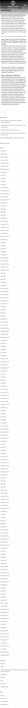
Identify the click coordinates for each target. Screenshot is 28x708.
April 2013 (3, 597)
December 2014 (5, 536)
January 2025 (4, 187)
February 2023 (4, 258)
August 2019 (4, 371)
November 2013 (5, 575)
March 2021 (4, 319)
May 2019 (3, 380)
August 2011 (4, 643)
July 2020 (3, 343)
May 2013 (3, 594)
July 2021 (3, 306)
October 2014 (4, 542)
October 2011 (4, 640)
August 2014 (4, 548)
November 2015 (5, 502)
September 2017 (5, 438)
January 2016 (4, 496)
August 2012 (4, 621)
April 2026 (3, 151)
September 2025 (5, 169)
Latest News (4, 674)
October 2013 (4, 578)
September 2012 (5, 618)
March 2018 (4, 423)
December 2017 (5, 429)
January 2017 (4, 459)
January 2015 (4, 533)
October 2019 (4, 364)
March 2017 (4, 453)
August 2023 (4, 239)
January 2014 (4, 569)
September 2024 (5, 199)
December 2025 (5, 163)
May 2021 (3, 313)
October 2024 (4, 196)
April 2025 (3, 184)
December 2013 (5, 572)
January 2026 (4, 160)
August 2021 (4, 303)
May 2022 (3, 279)
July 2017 (3, 444)
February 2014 (4, 566)
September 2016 (5, 471)
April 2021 (3, 316)
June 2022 (3, 276)
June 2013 (3, 591)
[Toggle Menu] (25, 5)
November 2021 (5, 297)
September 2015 (5, 508)
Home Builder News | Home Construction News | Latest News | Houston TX (14, 670)
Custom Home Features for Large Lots (10, 130)
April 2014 (3, 560)
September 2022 (5, 270)
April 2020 (3, 352)
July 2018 (3, 410)
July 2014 (3, 551)
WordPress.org (4, 704)
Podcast (3, 677)
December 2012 (5, 609)
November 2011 (5, 636)
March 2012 (4, 627)
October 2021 (4, 300)
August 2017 (4, 441)
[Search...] (14, 112)
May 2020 (3, 349)
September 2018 (5, 404)
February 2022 (4, 288)
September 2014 (5, 545)
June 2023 (3, 245)
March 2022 (4, 285)
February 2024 (4, 221)
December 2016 (5, 462)
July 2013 (3, 588)
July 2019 (3, 374)
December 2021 (5, 294)
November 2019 (5, 361)
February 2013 (4, 603)
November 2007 (5, 655)
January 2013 (4, 606)
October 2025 (4, 166)
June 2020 (3, 346)
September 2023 (5, 236)
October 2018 (4, 401)
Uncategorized (4, 686)
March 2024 (4, 218)
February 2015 (4, 530)
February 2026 (4, 157)
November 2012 (5, 612)
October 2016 (4, 468)
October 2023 (4, 233)
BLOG (2, 666)
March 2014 (4, 563)
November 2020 (5, 331)
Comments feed (4, 701)
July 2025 (3, 175)
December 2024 (5, 190)
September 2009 (5, 652)
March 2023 (4, 254)
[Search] (1, 112)
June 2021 (3, 309)
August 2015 (4, 511)
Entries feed (4, 698)
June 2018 (3, 413)
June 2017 (3, 447)
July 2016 (3, 478)
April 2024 (3, 215)
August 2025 (4, 172)
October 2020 (4, 334)
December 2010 (5, 646)
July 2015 (3, 514)
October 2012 (4, 615)
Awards (3, 663)
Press (2, 680)
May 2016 (3, 484)
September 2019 (5, 368)
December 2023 (5, 227)
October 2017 (4, 435)
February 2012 (4, 630)
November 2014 (5, 539)
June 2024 (3, 209)
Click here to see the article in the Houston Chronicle (13, 36)
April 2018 (3, 420)
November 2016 (5, 465)
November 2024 (5, 193)
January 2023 (4, 261)
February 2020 (4, 358)
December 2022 (5, 264)
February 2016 (4, 493)
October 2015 (4, 505)
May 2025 (3, 181)
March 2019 (4, 386)
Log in (2, 695)
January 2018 (4, 426)
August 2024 (4, 203)
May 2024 (3, 212)
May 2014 (3, 557)
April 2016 (3, 487)
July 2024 (3, 206)
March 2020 (4, 355)
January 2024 (4, 224)
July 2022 (3, 273)
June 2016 (3, 481)
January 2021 (4, 325)
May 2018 (3, 416)
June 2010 (3, 649)
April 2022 (3, 282)
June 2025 (3, 178)
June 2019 (3, 377)
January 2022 (4, 291)
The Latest (3, 683)
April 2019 (3, 383)
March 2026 (4, 154)
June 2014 (3, 554)
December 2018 (5, 395)
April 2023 (3, 251)
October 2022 (4, 267)
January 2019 (4, 392)
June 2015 (3, 517)
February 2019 (4, 389)
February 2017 (4, 456)
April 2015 (3, 523)
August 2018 (4, 407)
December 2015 (5, 499)
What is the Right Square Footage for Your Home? (13, 138)
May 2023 (3, 248)
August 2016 (4, 475)
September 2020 (5, 337)
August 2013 (4, 585)
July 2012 (3, 624)
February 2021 (4, 322)
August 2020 (4, 340)
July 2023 (3, 242)
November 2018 (5, 398)
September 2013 (5, 581)
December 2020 (5, 328)
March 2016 (4, 490)
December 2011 (5, 633)
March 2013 (4, 600)
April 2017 (3, 450)
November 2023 (5, 230)
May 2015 (3, 520)
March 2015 (4, 526)
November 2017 (5, 432)
